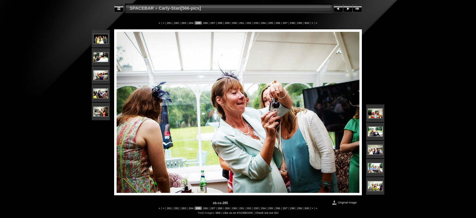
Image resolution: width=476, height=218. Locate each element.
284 (191, 23)
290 (234, 23)
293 (256, 23)
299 (299, 23)
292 (249, 23)
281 (169, 23)
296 (277, 23)
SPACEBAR (142, 8)
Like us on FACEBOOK (238, 212)
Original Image (344, 202)
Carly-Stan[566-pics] (180, 8)
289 (227, 23)
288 (220, 23)
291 (241, 23)
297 (285, 23)
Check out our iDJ (266, 212)
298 (292, 23)
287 (212, 23)
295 (270, 23)
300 (307, 23)
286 (205, 23)
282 (176, 23)
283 (184, 23)
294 (263, 23)
